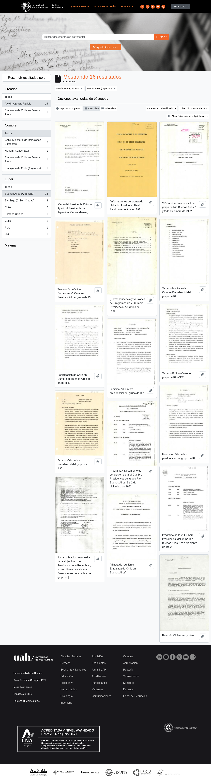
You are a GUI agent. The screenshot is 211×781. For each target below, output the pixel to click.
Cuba (26, 221)
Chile (26, 208)
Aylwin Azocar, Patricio (26, 104)
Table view (108, 108)
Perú (26, 228)
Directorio (128, 682)
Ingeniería (66, 702)
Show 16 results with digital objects (188, 116)
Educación (66, 676)
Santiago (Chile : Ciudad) (26, 201)
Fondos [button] (126, 6)
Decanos (128, 689)
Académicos (99, 676)
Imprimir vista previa (68, 108)
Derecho (65, 663)
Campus (128, 656)
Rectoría (128, 669)
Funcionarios (99, 682)
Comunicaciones (101, 696)
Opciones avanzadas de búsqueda (83, 98)
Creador (11, 89)
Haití (26, 235)
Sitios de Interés (105, 6)
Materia (10, 245)
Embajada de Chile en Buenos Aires (26, 112)
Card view (92, 108)
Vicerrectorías (131, 676)
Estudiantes (99, 663)
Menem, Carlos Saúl (26, 151)
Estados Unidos (26, 214)
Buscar (161, 37)
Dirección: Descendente (193, 108)
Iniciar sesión (180, 6)
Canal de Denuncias (135, 696)
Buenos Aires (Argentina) (26, 194)
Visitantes (97, 689)
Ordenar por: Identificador (160, 108)
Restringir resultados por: (26, 77)
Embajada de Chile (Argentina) (26, 169)
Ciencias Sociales (70, 656)
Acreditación (130, 663)
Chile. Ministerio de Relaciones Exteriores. (26, 142)
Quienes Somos (79, 6)
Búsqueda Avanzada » (105, 47)
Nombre (10, 125)
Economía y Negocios (73, 669)
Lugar (9, 179)
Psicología (66, 696)
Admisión (97, 656)
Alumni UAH (99, 669)
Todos (8, 96)
